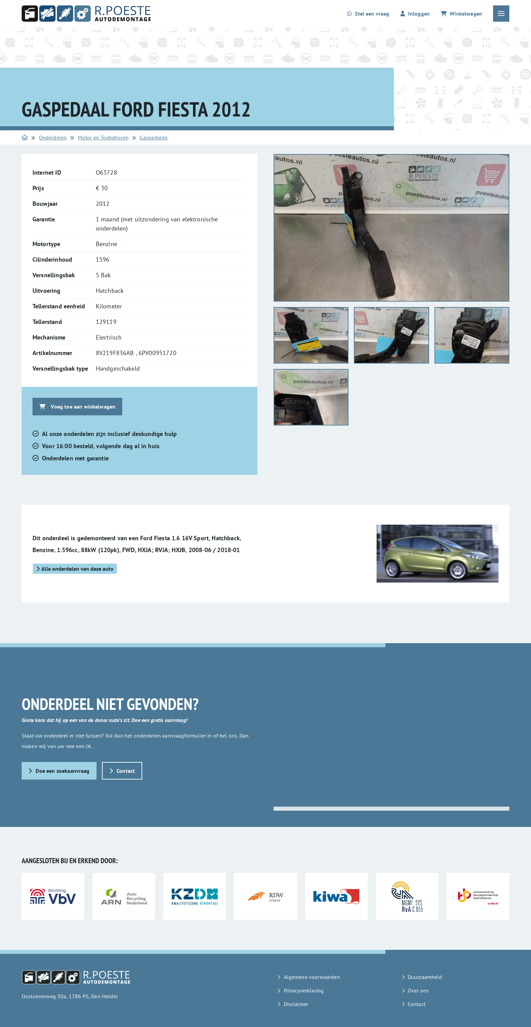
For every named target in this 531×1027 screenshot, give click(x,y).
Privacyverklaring (304, 990)
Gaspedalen (154, 137)
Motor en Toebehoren (103, 137)
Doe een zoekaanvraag (59, 770)
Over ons (418, 990)
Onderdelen (53, 137)
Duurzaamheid (425, 977)
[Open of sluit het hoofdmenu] (501, 13)
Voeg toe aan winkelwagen (77, 406)
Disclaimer (296, 1004)
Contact (122, 770)
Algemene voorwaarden (312, 977)
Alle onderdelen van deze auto (74, 568)
